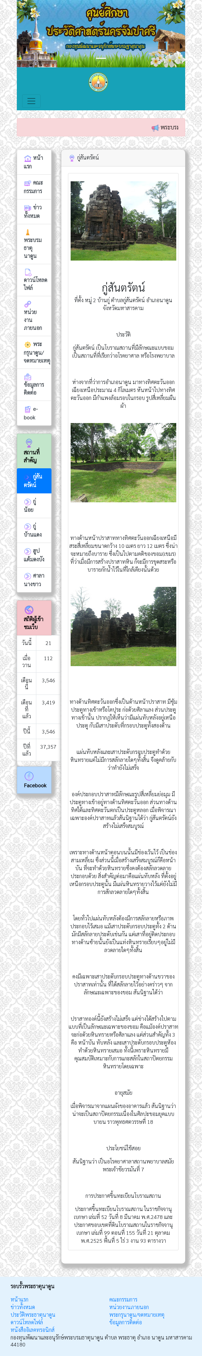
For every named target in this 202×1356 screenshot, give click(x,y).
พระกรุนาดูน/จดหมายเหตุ (136, 1314)
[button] (29, 33)
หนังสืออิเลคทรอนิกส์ (32, 1329)
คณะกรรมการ (123, 1299)
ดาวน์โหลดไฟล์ (27, 1322)
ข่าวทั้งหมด (23, 1306)
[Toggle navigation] (31, 101)
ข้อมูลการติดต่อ (125, 1322)
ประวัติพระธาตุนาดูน (33, 1314)
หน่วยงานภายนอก (129, 1306)
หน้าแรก (19, 1299)
